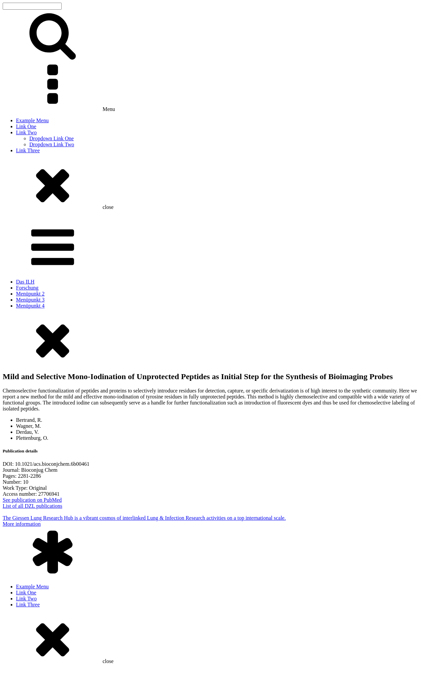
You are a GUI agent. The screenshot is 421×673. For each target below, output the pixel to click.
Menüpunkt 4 (30, 306)
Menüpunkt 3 (30, 300)
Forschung (27, 288)
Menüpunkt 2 (30, 294)
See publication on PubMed (32, 500)
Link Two (26, 132)
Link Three (28, 150)
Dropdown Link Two (51, 144)
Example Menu (32, 120)
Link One (26, 126)
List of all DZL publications (32, 506)
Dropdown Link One (51, 138)
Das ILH (25, 282)
